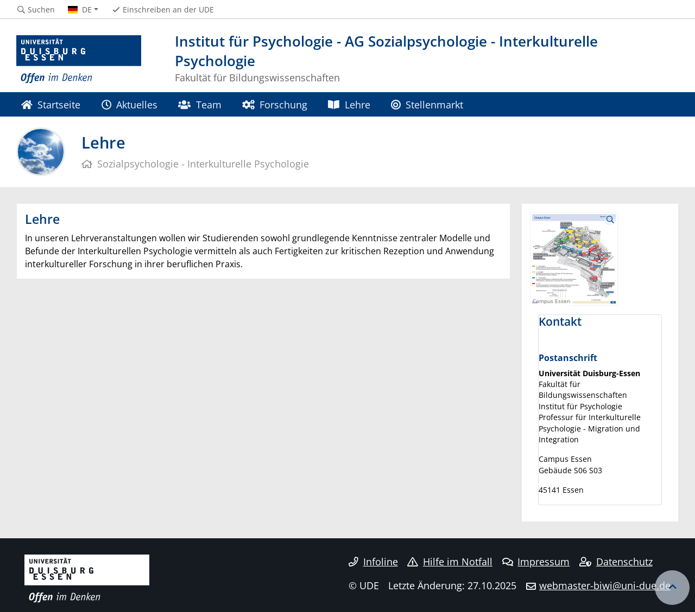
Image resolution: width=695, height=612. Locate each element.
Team (199, 104)
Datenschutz (616, 561)
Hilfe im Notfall (449, 561)
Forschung (274, 104)
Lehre (349, 104)
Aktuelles (129, 104)
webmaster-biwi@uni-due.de (605, 585)
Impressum (536, 561)
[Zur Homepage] (78, 59)
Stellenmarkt (427, 104)
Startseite (50, 104)
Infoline (373, 561)
